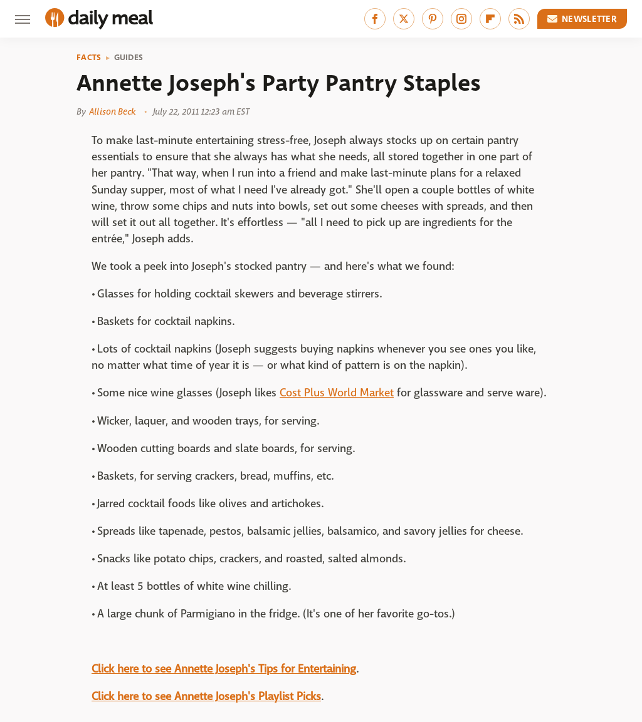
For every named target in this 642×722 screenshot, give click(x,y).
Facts (89, 57)
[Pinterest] (432, 18)
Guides (129, 57)
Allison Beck (112, 111)
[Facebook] (375, 18)
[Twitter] (403, 18)
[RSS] (519, 18)
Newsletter (582, 19)
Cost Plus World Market (337, 393)
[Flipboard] (490, 18)
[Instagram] (461, 18)
